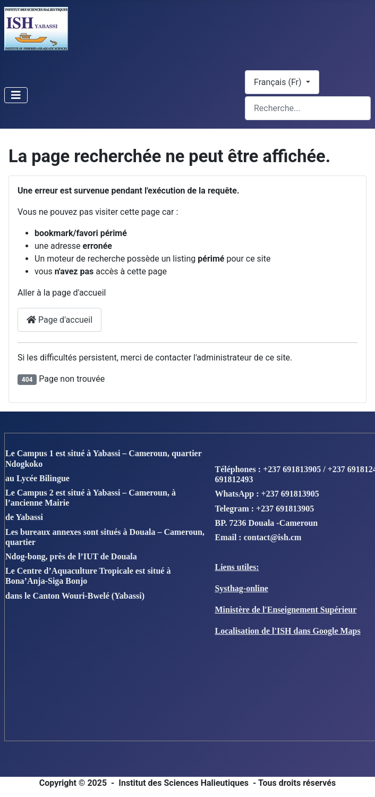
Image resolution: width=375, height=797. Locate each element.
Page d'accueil (59, 320)
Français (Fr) (279, 82)
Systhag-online (241, 588)
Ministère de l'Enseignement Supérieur (285, 609)
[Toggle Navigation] (16, 95)
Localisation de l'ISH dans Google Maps (287, 630)
